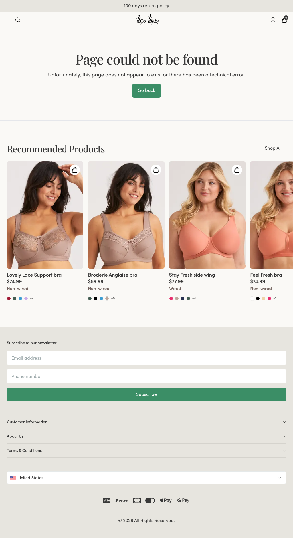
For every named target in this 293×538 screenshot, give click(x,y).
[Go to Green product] (14, 298)
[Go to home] (147, 20)
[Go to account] (273, 20)
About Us (146, 435)
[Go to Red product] (9, 298)
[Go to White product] (252, 298)
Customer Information (146, 421)
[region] (146, 231)
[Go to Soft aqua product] (20, 298)
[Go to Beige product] (263, 298)
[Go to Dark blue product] (182, 298)
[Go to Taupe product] (107, 298)
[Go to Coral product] (171, 298)
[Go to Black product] (95, 298)
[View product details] (45, 285)
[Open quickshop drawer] (75, 170)
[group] (45, 231)
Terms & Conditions (146, 450)
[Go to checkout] (284, 20)
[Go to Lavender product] (26, 298)
